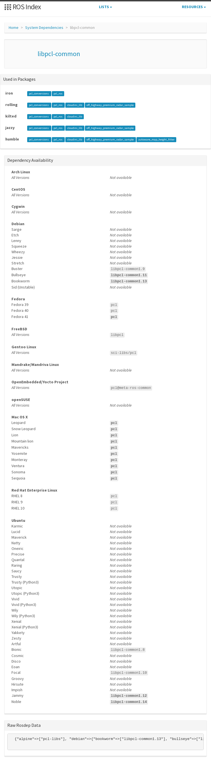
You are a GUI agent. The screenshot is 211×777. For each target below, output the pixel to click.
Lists (105, 6)
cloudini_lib (75, 105)
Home (13, 27)
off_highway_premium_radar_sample (110, 105)
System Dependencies (44, 27)
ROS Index (22, 6)
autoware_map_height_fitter (156, 139)
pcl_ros (58, 93)
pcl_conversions (39, 93)
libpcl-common (59, 53)
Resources (194, 6)
